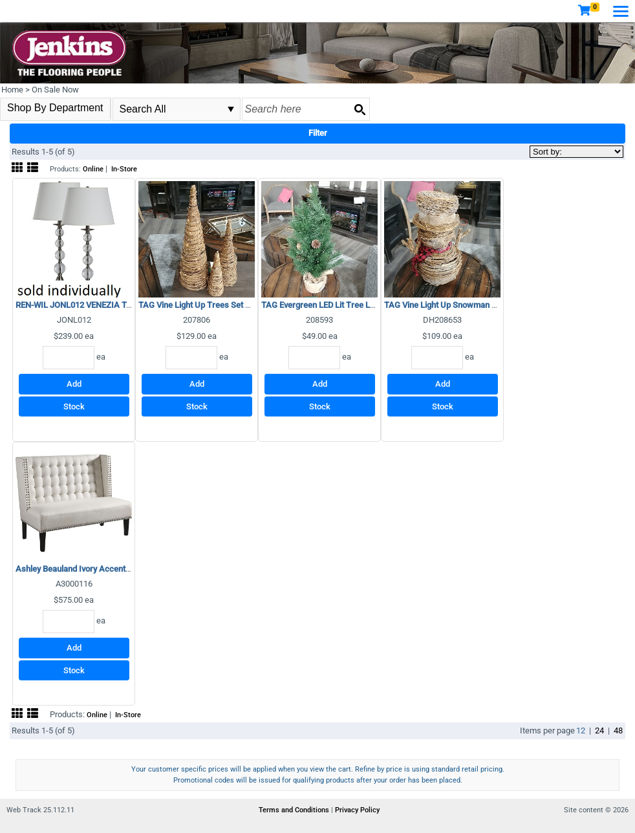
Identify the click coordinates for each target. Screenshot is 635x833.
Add (74, 384)
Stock (74, 406)
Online (93, 169)
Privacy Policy (357, 810)
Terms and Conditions (295, 810)
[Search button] (359, 109)
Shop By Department (55, 107)
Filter (317, 133)
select (231, 109)
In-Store (124, 169)
